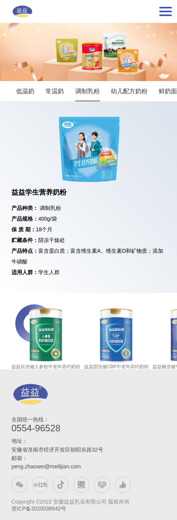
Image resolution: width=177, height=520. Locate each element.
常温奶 (54, 91)
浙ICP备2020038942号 (38, 508)
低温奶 (25, 91)
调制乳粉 (87, 91)
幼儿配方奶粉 (129, 91)
